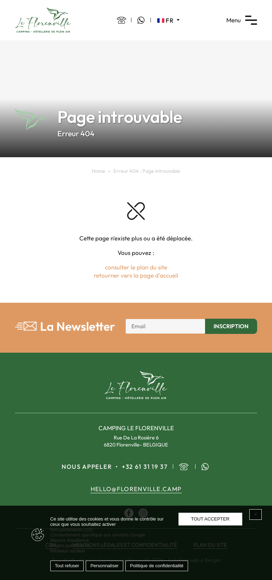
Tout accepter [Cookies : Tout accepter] (210, 519)
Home (98, 171)
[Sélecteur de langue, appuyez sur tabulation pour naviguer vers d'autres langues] (168, 20)
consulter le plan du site (136, 267)
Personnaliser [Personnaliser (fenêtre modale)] (104, 565)
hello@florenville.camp (136, 489)
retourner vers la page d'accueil (136, 275)
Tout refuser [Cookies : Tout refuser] (67, 565)
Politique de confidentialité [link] (156, 565)
